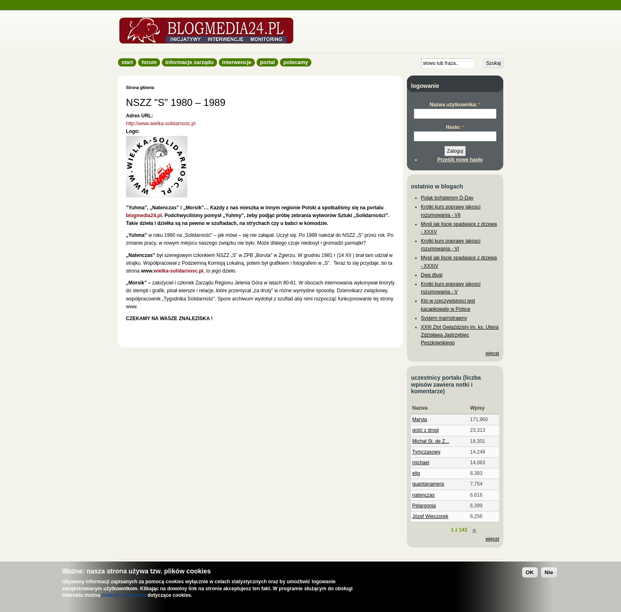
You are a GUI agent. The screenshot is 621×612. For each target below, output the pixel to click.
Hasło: (455, 127)
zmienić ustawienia (123, 595)
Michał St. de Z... (430, 441)
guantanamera (428, 484)
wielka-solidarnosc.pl (178, 271)
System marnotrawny (444, 318)
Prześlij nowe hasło (460, 160)
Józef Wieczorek (430, 516)
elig (416, 473)
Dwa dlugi (432, 275)
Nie (549, 572)
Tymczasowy (426, 452)
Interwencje (236, 62)
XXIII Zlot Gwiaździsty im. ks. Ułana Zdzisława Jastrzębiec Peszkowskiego (459, 335)
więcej (492, 353)
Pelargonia (424, 506)
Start (127, 62)
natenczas (423, 495)
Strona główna (140, 87)
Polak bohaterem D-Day (447, 198)
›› (474, 530)
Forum (149, 62)
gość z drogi (425, 430)
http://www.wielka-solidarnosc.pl (160, 123)
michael (420, 462)
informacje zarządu (189, 62)
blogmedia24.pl (144, 215)
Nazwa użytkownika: (454, 105)
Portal (267, 62)
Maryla (419, 419)
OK (530, 572)
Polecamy (295, 62)
